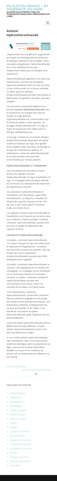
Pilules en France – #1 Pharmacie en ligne (27, 7)
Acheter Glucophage (16, 366)
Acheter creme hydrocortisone (36, 369)
